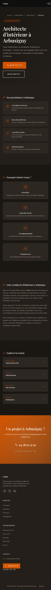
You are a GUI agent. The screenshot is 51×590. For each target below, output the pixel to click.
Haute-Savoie (30, 15)
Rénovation (6, 509)
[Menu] (46, 3)
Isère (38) (6, 538)
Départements (19, 15)
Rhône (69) (6, 541)
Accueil (9, 15)
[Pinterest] (9, 491)
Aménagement (7, 516)
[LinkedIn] (14, 491)
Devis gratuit (13, 74)
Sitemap (41, 586)
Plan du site (32, 586)
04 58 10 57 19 (14, 65)
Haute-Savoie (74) (8, 530)
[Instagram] (4, 491)
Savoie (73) (6, 534)
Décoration (6, 513)
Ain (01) (5, 545)
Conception (6, 505)
